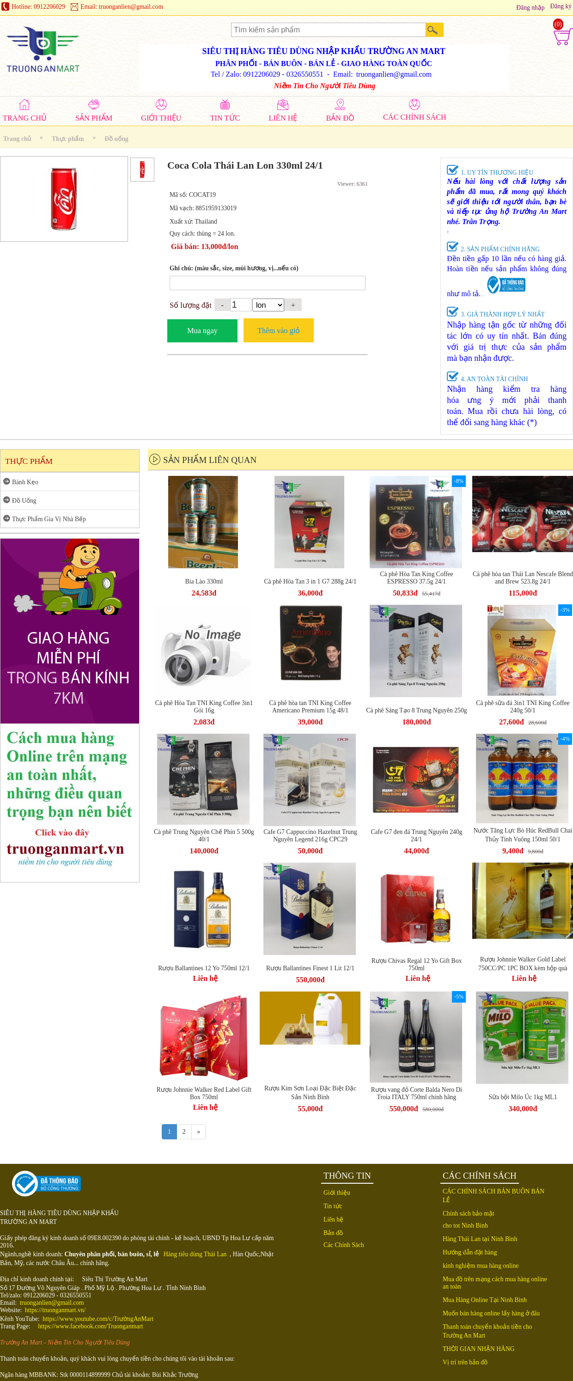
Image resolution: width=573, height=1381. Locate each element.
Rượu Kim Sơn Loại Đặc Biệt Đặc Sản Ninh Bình (310, 1093)
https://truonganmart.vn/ (55, 1310)
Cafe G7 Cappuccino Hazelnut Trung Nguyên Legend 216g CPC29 (310, 835)
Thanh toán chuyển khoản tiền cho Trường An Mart (487, 1331)
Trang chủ (17, 138)
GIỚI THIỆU (161, 118)
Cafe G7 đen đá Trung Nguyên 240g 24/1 (417, 835)
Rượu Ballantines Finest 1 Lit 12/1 (310, 968)
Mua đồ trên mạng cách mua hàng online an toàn (495, 1283)
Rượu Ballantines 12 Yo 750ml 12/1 (204, 968)
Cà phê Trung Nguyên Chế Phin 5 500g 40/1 (204, 835)
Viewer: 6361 (352, 184)
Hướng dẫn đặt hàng (470, 1252)
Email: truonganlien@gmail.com (121, 6)
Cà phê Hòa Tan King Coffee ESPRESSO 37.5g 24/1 (416, 578)
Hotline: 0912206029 (38, 6)
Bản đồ (333, 1232)
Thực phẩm (68, 138)
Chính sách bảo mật (468, 1213)
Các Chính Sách (343, 1244)
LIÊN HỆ (282, 118)
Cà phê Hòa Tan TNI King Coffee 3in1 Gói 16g (204, 707)
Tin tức (332, 1206)
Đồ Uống (24, 500)
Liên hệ (205, 978)
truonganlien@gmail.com (52, 1302)
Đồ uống (116, 138)
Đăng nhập (530, 7)
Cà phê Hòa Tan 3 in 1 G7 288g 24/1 (310, 581)
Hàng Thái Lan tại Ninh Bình (480, 1238)
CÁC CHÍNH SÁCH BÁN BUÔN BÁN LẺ (493, 1196)
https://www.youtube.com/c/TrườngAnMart (98, 1318)
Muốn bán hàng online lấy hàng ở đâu (491, 1313)
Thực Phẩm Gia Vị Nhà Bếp (49, 519)
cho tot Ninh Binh (465, 1225)
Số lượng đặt (191, 305)
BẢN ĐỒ (340, 118)
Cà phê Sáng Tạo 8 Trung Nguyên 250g (416, 710)
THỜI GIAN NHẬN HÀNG (479, 1348)
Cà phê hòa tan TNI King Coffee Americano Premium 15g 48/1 (310, 707)
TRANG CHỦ (25, 118)
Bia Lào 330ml (204, 581)
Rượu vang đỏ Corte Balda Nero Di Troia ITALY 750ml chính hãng (416, 1093)
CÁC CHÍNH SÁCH (414, 117)
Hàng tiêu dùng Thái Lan (195, 1254)
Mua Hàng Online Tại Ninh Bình (485, 1299)
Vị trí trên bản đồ (465, 1362)
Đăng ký (561, 6)
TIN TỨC (225, 118)
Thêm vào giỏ (278, 330)
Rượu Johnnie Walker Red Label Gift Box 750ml (204, 1093)
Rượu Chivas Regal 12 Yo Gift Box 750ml (417, 964)
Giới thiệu (336, 1192)
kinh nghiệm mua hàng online (480, 1265)
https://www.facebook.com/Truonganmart (90, 1326)
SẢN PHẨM (93, 118)
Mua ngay (202, 330)
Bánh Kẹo (25, 482)
